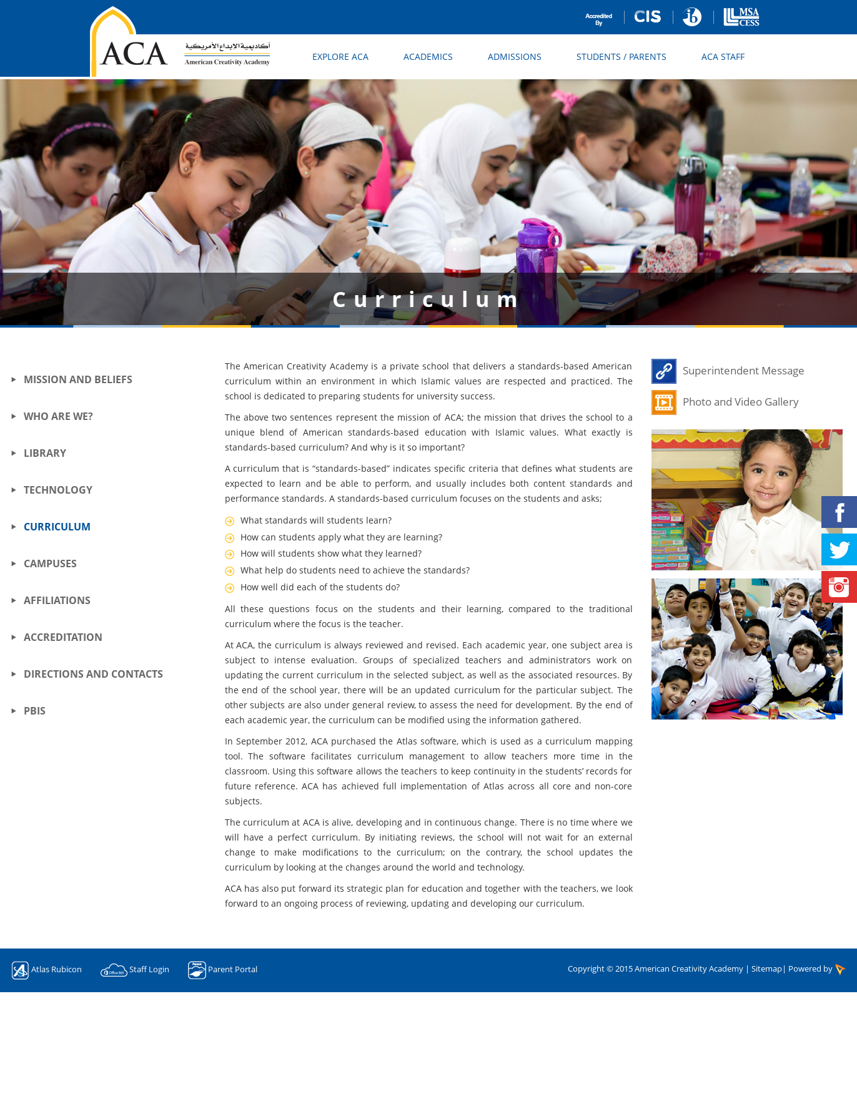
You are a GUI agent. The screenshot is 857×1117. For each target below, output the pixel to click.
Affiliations (57, 600)
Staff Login (149, 969)
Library (45, 453)
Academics (428, 56)
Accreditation (63, 637)
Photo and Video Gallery (741, 401)
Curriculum (57, 527)
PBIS (35, 711)
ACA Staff (723, 56)
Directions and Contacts (93, 674)
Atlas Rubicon (56, 969)
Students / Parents (621, 56)
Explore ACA (340, 56)
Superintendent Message (744, 370)
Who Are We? (58, 416)
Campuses (50, 563)
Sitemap (766, 968)
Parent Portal (232, 969)
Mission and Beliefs (78, 379)
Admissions (515, 56)
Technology (58, 490)
